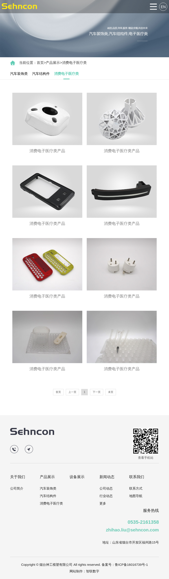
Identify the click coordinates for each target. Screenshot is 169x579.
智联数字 (92, 571)
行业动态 (106, 496)
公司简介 (16, 488)
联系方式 (135, 488)
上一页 (72, 392)
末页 (110, 392)
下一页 (97, 392)
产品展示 (53, 63)
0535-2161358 (143, 522)
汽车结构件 (41, 74)
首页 (40, 63)
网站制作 (76, 571)
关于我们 (17, 477)
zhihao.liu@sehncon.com (132, 529)
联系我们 (136, 477)
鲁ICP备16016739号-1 (131, 564)
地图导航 (135, 496)
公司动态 (106, 488)
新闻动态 (106, 477)
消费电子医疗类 (74, 63)
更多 (102, 503)
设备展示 (77, 477)
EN (163, 7)
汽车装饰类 (19, 74)
